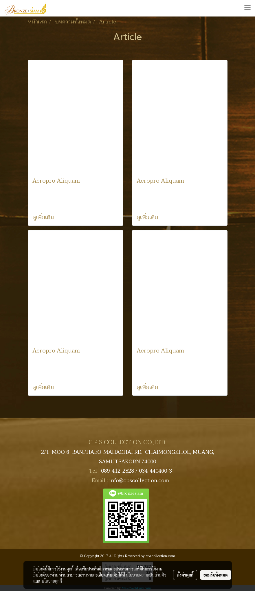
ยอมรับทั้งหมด (215, 574)
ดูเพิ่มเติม (43, 217)
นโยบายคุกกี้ (52, 580)
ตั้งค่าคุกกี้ (185, 574)
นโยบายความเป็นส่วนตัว (146, 574)
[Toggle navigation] (247, 8)
